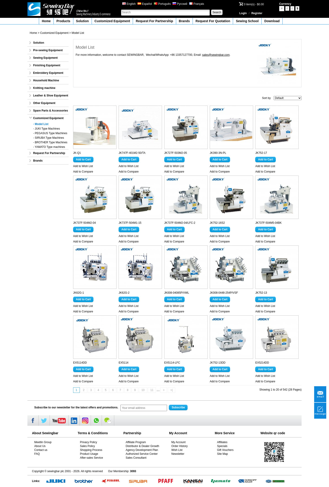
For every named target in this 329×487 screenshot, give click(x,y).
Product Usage (89, 453)
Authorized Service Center (142, 453)
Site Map (222, 453)
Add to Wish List (83, 166)
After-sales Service (91, 457)
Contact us (40, 450)
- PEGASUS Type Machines (50, 133)
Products (63, 21)
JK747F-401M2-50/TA (132, 152)
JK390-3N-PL (218, 152)
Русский (179, 3)
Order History (179, 446)
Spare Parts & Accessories (50, 110)
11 (151, 390)
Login (243, 13)
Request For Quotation (213, 21)
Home (46, 21)
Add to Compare (83, 171)
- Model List (40, 124)
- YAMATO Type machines (49, 147)
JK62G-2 (124, 292)
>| (171, 390)
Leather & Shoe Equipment (50, 95)
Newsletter (177, 453)
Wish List (177, 450)
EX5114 (123, 362)
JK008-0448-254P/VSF (224, 292)
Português (162, 3)
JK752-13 (261, 292)
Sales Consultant (136, 457)
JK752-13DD (218, 362)
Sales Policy (87, 446)
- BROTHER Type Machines (50, 142)
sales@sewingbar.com (216, 54)
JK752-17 (261, 152)
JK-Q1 (77, 152)
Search (216, 12)
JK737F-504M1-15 (130, 222)
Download (272, 21)
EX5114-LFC (172, 362)
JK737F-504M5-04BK (268, 222)
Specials (222, 446)
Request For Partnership (154, 21)
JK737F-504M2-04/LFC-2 (179, 222)
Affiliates (222, 442)
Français (196, 3)
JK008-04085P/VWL (176, 292)
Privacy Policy (88, 442)
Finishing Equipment (46, 65)
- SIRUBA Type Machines (48, 137)
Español (145, 3)
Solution (82, 21)
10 (142, 390)
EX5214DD (262, 362)
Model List (78, 33)
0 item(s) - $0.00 (254, 4)
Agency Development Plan (142, 450)
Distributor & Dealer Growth (142, 446)
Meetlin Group (42, 442)
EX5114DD (80, 362)
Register (256, 13)
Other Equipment (44, 103)
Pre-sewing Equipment (48, 50)
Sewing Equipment (45, 57)
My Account (178, 442)
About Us (39, 446)
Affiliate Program (136, 442)
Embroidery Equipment (48, 73)
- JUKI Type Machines (46, 128)
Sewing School (247, 21)
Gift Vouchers (225, 450)
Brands (184, 21)
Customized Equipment (112, 21)
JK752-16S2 (217, 222)
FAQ (37, 453)
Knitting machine (44, 88)
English (129, 3)
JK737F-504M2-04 (84, 222)
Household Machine (46, 80)
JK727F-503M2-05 (175, 152)
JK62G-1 (78, 292)
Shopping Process (91, 450)
